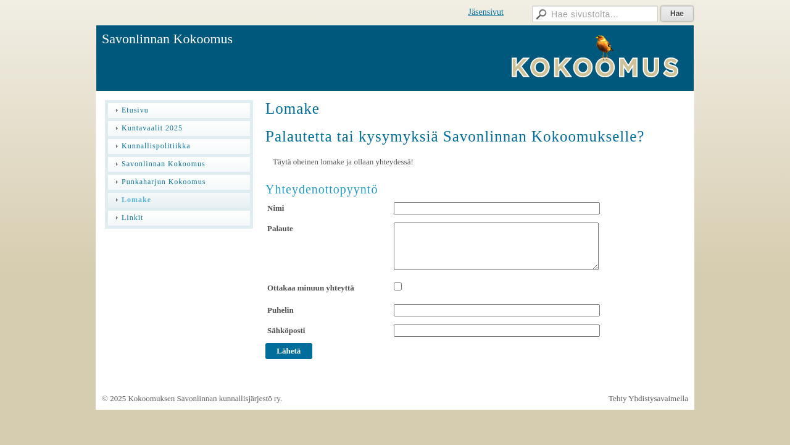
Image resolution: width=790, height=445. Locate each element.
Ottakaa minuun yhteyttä (310, 287)
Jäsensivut (486, 12)
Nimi (275, 208)
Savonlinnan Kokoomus (167, 38)
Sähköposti (286, 330)
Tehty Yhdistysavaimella (648, 398)
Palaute (280, 228)
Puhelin (280, 310)
